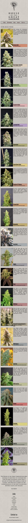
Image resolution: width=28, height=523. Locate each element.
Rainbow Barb (16, 85)
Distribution (14, 501)
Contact (14, 503)
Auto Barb (15, 244)
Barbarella (15, 224)
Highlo (14, 264)
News (14, 22)
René (14, 284)
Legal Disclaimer (14, 508)
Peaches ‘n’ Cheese (17, 184)
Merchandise (9, 22)
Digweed (15, 463)
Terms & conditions (14, 509)
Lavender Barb (16, 125)
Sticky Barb (15, 144)
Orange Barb (16, 204)
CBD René (15, 304)
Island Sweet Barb (17, 164)
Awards (18, 22)
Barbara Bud (16, 45)
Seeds (4, 22)
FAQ (14, 505)
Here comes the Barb (17, 65)
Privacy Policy (14, 506)
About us (23, 22)
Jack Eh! (15, 443)
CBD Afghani (16, 344)
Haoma (14, 403)
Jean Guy (15, 364)
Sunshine (15, 423)
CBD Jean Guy (16, 384)
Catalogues (14, 502)
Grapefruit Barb (16, 105)
